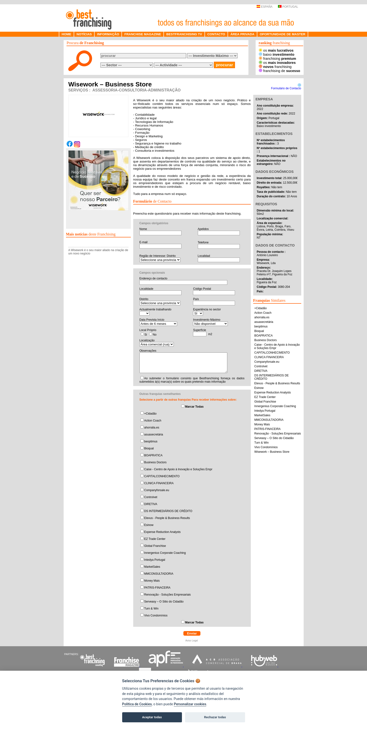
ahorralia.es (151, 427)
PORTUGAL (288, 6)
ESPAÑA (264, 6)
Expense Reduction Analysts (162, 532)
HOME (66, 34)
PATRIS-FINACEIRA (157, 587)
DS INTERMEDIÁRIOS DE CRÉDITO (168, 511)
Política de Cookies (137, 704)
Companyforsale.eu (156, 490)
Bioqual (149, 448)
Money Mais (152, 580)
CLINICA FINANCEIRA (159, 483)
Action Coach (152, 420)
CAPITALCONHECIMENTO (162, 476)
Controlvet (150, 497)
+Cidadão (150, 413)
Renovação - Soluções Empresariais (167, 594)
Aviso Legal (191, 640)
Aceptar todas (152, 717)
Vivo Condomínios (156, 615)
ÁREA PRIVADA (242, 34)
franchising (277, 58)
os (276, 50)
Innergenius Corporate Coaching (165, 553)
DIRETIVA (150, 504)
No (154, 334)
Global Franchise (155, 546)
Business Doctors (155, 462)
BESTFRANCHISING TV (184, 34)
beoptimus (150, 441)
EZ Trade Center (155, 539)
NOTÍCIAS (84, 34)
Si (145, 334)
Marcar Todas (194, 406)
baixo (277, 54)
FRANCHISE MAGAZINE (142, 34)
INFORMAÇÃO (108, 34)
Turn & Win (151, 608)
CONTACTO (216, 34)
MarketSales (152, 566)
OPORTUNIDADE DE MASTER (282, 34)
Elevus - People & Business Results (167, 518)
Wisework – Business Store (271, 451)
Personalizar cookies (190, 704)
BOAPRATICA (153, 455)
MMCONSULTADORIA (159, 573)
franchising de (279, 71)
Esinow (149, 525)
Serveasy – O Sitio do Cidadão (164, 601)
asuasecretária (153, 434)
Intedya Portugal (154, 559)
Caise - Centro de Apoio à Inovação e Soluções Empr (178, 469)
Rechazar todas (215, 717)
